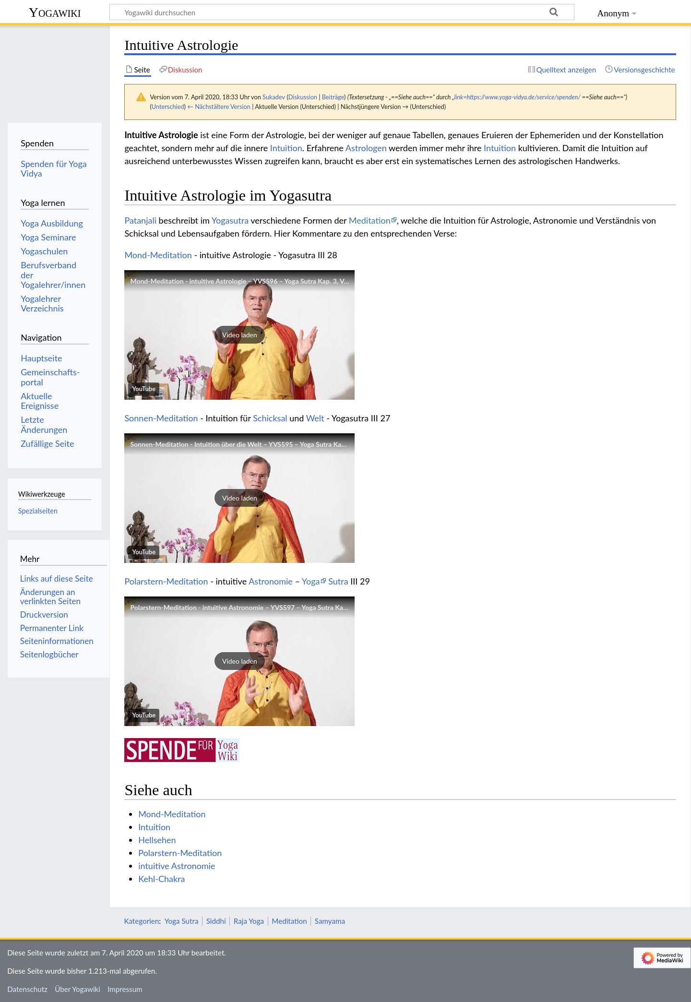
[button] (239, 335)
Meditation (370, 220)
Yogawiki (55, 12)
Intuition (286, 148)
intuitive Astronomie (176, 865)
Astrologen (366, 148)
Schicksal (270, 418)
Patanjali (140, 220)
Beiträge (333, 97)
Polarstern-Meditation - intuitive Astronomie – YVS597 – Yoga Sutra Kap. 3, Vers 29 (255, 607)
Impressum (125, 989)
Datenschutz (27, 989)
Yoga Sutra (182, 921)
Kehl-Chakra (161, 878)
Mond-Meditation (157, 255)
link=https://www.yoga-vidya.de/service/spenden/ (517, 97)
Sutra (338, 581)
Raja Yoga (249, 921)
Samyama (330, 921)
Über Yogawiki (77, 989)
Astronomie (271, 581)
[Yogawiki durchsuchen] (342, 12)
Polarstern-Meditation (166, 581)
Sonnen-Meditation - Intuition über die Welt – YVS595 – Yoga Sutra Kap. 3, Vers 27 (254, 444)
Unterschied (168, 106)
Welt (315, 418)
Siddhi (216, 921)
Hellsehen (157, 840)
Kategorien (141, 921)
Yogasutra (230, 220)
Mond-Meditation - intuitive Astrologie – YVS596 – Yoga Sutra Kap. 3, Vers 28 (246, 281)
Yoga (311, 581)
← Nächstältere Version (218, 106)
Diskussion (302, 97)
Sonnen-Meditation (161, 418)
